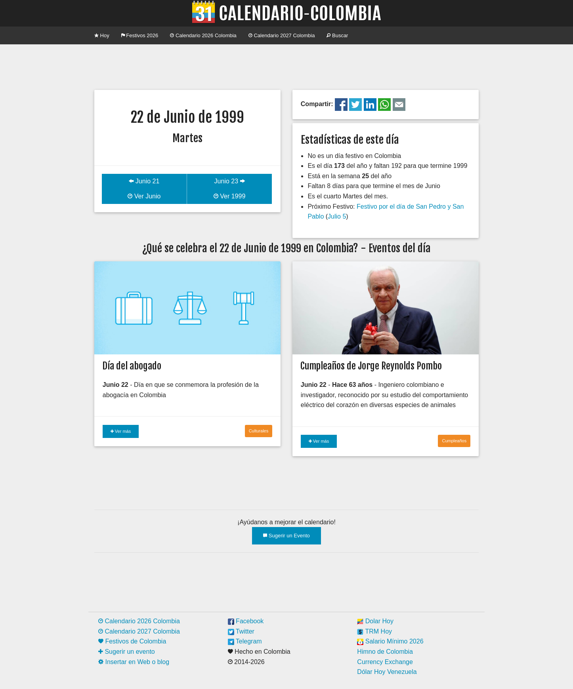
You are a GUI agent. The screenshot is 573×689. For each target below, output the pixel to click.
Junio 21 (144, 181)
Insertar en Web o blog (133, 662)
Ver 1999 (230, 196)
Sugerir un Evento (286, 536)
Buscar (337, 35)
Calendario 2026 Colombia (203, 35)
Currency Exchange (385, 662)
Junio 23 (229, 181)
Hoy (101, 35)
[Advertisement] (286, 66)
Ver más (121, 431)
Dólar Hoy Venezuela (386, 671)
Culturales (259, 430)
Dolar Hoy (375, 621)
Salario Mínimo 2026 (390, 641)
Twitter (241, 631)
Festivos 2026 (140, 35)
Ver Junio (144, 196)
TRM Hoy (374, 631)
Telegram (245, 641)
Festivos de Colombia (132, 641)
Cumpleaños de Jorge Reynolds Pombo (371, 366)
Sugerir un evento (126, 651)
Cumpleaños (454, 440)
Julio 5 (337, 216)
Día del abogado (131, 366)
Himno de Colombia (385, 651)
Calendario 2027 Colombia (281, 35)
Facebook (246, 621)
